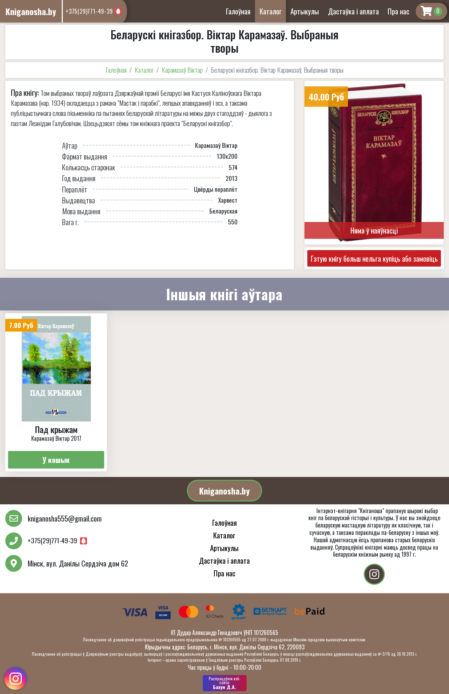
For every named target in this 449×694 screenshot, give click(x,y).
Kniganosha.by (224, 490)
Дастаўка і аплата (353, 11)
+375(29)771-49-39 (89, 11)
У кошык (56, 459)
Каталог (271, 11)
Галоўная (238, 11)
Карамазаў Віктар (182, 70)
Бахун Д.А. (224, 683)
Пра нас (398, 11)
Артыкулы (304, 11)
